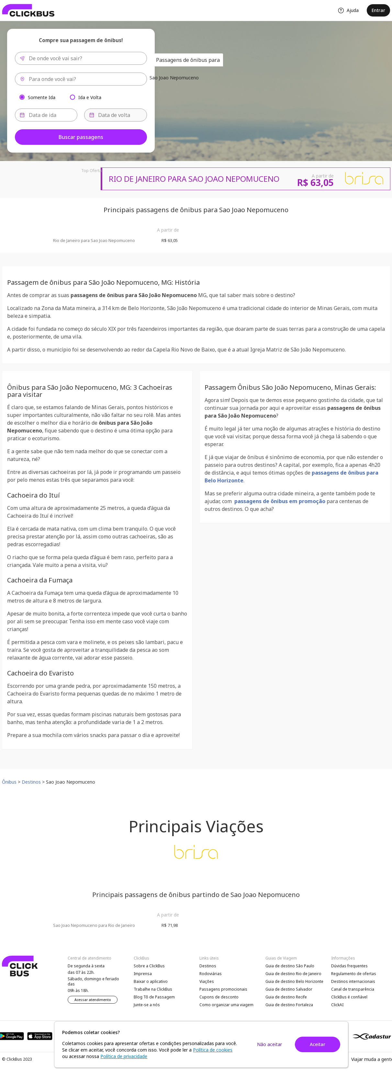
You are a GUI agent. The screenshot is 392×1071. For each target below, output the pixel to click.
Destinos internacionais (353, 981)
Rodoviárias (210, 973)
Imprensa (143, 973)
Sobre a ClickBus (149, 966)
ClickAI (337, 1005)
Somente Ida (41, 97)
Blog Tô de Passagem (154, 997)
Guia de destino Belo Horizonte (294, 981)
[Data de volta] (115, 115)
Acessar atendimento (92, 999)
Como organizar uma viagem (226, 1005)
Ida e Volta (89, 97)
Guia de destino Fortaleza (289, 1005)
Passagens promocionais (223, 989)
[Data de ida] (46, 115)
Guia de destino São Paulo (289, 966)
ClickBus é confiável (349, 997)
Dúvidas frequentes (349, 966)
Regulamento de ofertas (353, 973)
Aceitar (317, 1044)
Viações (206, 981)
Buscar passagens (81, 137)
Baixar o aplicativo (151, 981)
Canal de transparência (352, 989)
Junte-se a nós (147, 1005)
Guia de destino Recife (286, 997)
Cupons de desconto (219, 997)
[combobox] (81, 58)
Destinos (207, 966)
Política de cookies (212, 1050)
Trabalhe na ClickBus (153, 989)
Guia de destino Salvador (288, 989)
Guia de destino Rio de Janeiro (293, 973)
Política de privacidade (123, 1056)
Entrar (378, 10)
